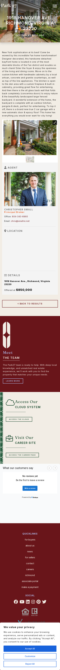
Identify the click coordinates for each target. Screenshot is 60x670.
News (30, 551)
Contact (30, 563)
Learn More (13, 381)
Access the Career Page (22, 455)
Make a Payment (30, 587)
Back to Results (30, 303)
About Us (30, 545)
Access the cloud (19, 419)
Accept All (30, 648)
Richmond (30, 575)
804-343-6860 (20, 216)
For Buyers (30, 539)
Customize (30, 656)
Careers (30, 569)
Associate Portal (30, 581)
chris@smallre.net (20, 221)
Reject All (30, 664)
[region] (30, 646)
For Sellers (30, 557)
